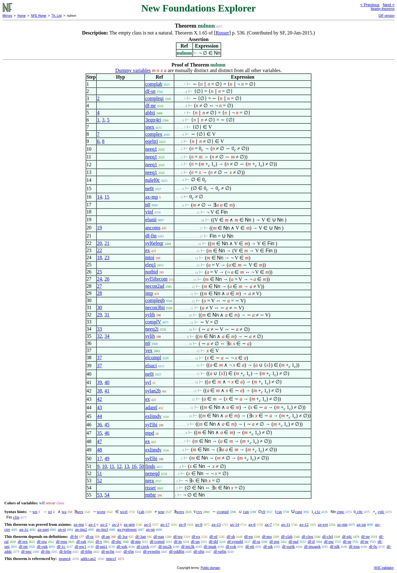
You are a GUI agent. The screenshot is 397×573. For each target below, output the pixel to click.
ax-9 (182, 524)
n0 (147, 204)
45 (107, 424)
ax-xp (361, 524)
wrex (180, 511)
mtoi (149, 257)
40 (107, 382)
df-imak (210, 546)
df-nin (136, 541)
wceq (101, 511)
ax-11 (285, 524)
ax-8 (198, 524)
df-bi (74, 536)
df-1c (61, 546)
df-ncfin (107, 551)
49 (107, 458)
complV (153, 321)
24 (99, 279)
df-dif (213, 541)
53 (99, 494)
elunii (150, 219)
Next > (389, 4)
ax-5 (147, 524)
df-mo (267, 536)
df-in (177, 541)
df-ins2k (165, 546)
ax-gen (129, 524)
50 (141, 466)
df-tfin (128, 551)
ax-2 (103, 524)
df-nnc (26, 551)
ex (147, 250)
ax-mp (151, 196)
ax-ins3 (102, 529)
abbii (150, 112)
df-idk (335, 546)
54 (107, 494)
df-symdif (235, 541)
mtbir (150, 494)
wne (161, 511)
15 (107, 196)
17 (99, 458)
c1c (317, 511)
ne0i (149, 188)
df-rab (81, 541)
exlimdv (153, 416)
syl (148, 382)
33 (99, 329)
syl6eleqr (154, 243)
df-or (90, 536)
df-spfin (219, 551)
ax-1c (24, 529)
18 (99, 257)
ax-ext (323, 524)
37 (99, 357)
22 (99, 250)
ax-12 (304, 524)
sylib (150, 314)
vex (148, 350)
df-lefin (65, 551)
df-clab (286, 536)
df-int (23, 546)
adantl (151, 407)
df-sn (150, 91)
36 (99, 424)
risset (150, 487)
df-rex (23, 541)
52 (99, 480)
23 (107, 257)
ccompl (223, 511)
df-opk (42, 546)
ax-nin (342, 524)
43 (99, 407)
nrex (149, 480)
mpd (149, 433)
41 (107, 390)
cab (141, 511)
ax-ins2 (81, 529)
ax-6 (252, 524)
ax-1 (92, 524)
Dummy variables (133, 70)
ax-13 (216, 524)
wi (50, 511)
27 (99, 286)
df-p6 (249, 546)
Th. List (56, 15)
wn (34, 511)
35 (99, 433)
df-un (195, 541)
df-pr (364, 541)
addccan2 (88, 558)
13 (126, 466)
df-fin (150, 235)
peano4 (64, 558)
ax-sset (43, 529)
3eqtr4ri (153, 119)
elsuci (151, 365)
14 (99, 196)
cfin (16, 517)
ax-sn (150, 529)
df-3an (140, 536)
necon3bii (155, 307)
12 (119, 466)
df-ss (256, 541)
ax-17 (165, 524)
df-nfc (347, 536)
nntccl (111, 558)
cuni (298, 511)
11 (111, 466)
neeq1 (151, 149)
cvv (199, 511)
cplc (381, 511)
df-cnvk (142, 546)
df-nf (213, 536)
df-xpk (122, 546)
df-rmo (61, 541)
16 (134, 466)
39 (99, 382)
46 (107, 433)
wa (64, 511)
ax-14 (234, 524)
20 (99, 243)
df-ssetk (288, 546)
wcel (124, 511)
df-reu (42, 541)
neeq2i (151, 329)
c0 (263, 511)
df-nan (159, 536)
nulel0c (152, 180)
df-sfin (199, 551)
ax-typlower (127, 529)
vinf (149, 211)
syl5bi (151, 424)
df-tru (178, 536)
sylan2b (153, 390)
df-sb (231, 536)
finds (150, 466)
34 (107, 336)
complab (153, 84)
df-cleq (307, 536)
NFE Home (38, 15)
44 (99, 416)
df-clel (327, 536)
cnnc (341, 511)
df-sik (268, 546)
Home (21, 15)
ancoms (152, 227)
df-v (99, 541)
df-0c (373, 546)
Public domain (210, 568)
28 (99, 293)
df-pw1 (81, 546)
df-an (105, 536)
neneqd (152, 473)
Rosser (222, 32)
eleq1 (150, 264)
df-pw (329, 541)
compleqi (154, 98)
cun (246, 511)
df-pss (274, 541)
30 (99, 307)
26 (107, 279)
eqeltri (151, 141)
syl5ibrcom (156, 279)
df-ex (196, 536)
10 (104, 466)
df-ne (150, 105)
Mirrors (7, 15)
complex (153, 134)
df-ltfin (86, 551)
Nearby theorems (383, 9)
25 (99, 271)
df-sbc (116, 541)
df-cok (231, 546)
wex (80, 511)
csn (279, 511)
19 (99, 227)
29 (99, 314)
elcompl (153, 357)
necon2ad (154, 286)
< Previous (369, 4)
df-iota (354, 546)
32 (99, 336)
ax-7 (268, 524)
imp (149, 293)
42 (99, 399)
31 (107, 314)
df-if (311, 541)
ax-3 (115, 524)
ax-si (62, 529)
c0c (360, 511)
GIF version (386, 15)
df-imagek (312, 546)
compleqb (155, 300)
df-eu (248, 536)
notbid (151, 271)
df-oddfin (176, 551)
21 (107, 243)
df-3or (123, 536)
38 (99, 390)
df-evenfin (151, 551)
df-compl (157, 541)
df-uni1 (101, 546)
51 (99, 473)
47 (99, 441)
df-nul (293, 541)
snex (149, 127)
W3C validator (384, 568)
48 (99, 449)
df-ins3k (187, 546)
